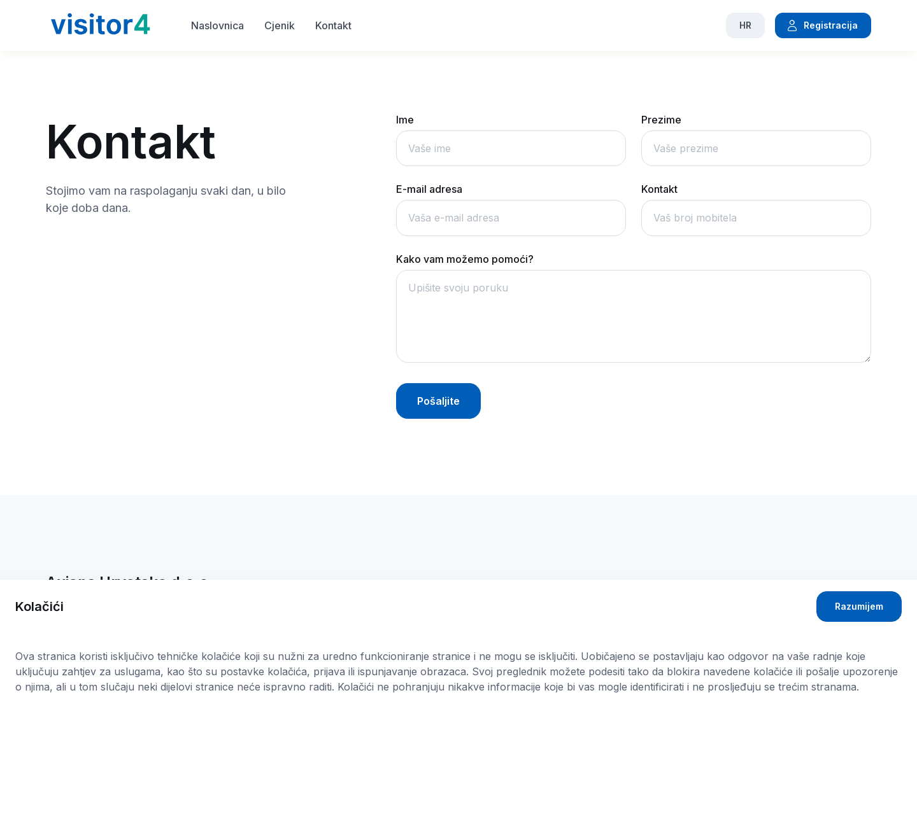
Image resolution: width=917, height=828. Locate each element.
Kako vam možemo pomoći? (465, 259)
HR (745, 25)
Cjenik (279, 25)
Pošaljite (438, 401)
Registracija (822, 25)
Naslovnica (217, 25)
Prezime (661, 119)
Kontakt (333, 25)
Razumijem (859, 606)
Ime (405, 119)
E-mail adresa (429, 189)
